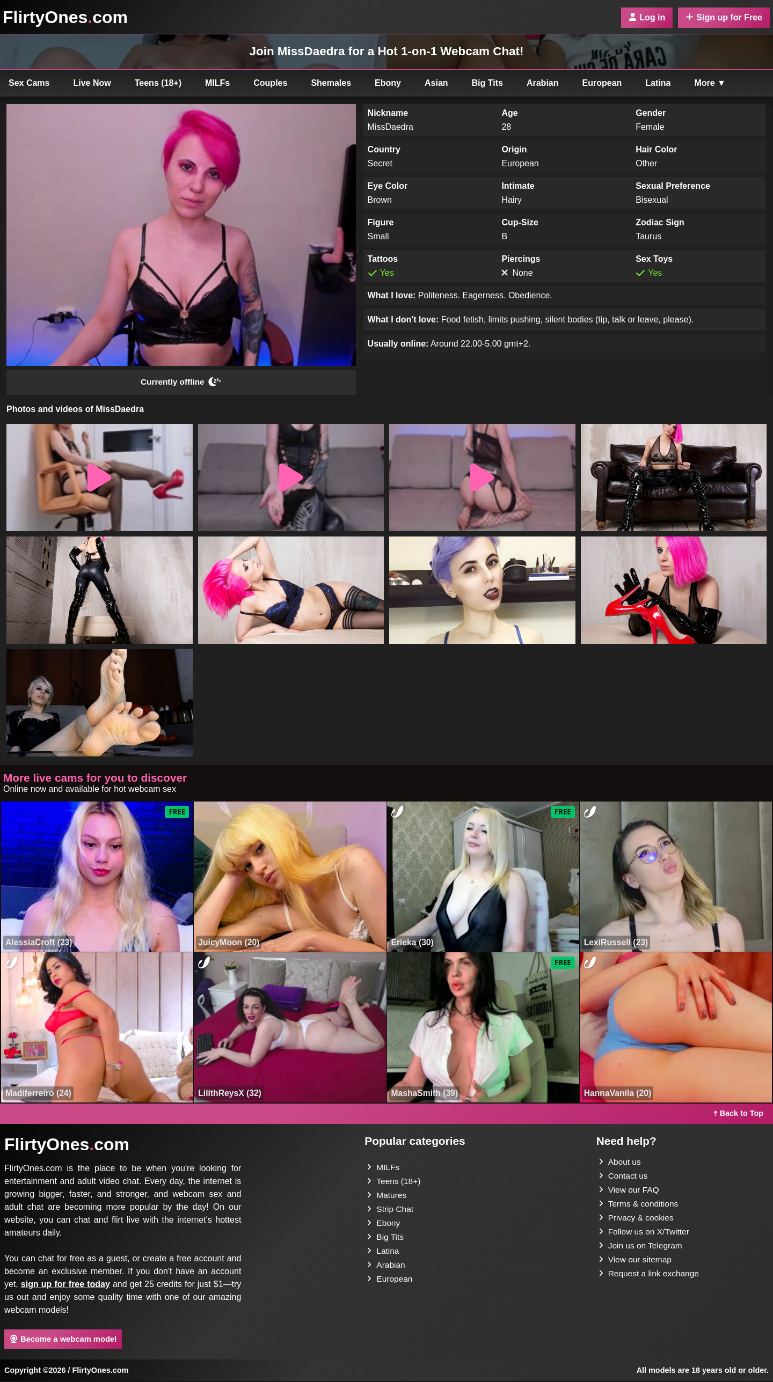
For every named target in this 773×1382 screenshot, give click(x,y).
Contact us (624, 1176)
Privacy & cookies (637, 1218)
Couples (270, 82)
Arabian (543, 82)
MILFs (217, 82)
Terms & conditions (640, 1204)
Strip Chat (390, 1210)
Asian (436, 82)
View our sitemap (636, 1260)
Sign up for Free (724, 17)
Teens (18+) (158, 82)
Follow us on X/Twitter (645, 1232)
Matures (387, 1196)
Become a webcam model (63, 1339)
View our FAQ (630, 1190)
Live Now (92, 82)
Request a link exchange (650, 1274)
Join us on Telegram (642, 1246)
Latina (657, 82)
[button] (99, 478)
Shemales (331, 82)
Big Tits (487, 82)
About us (620, 1162)
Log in (647, 17)
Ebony (388, 82)
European (602, 82)
